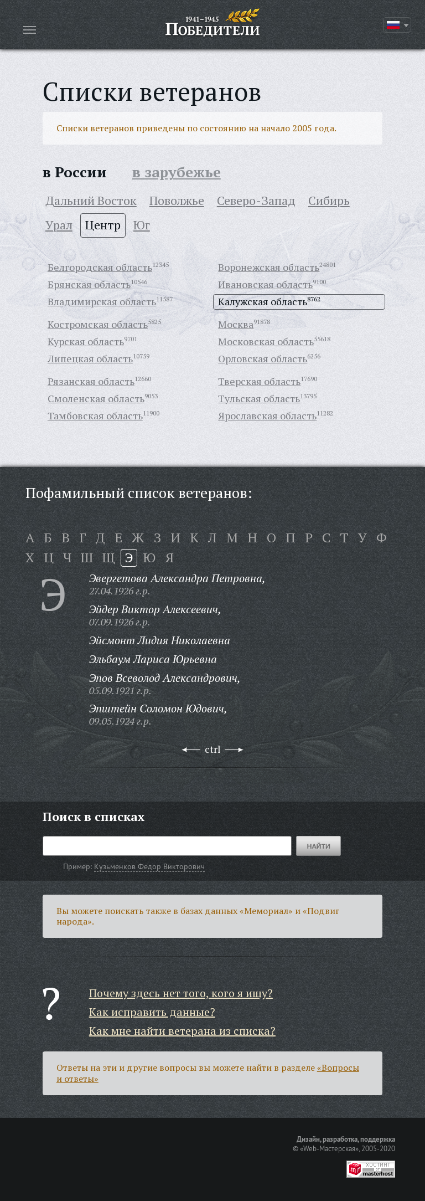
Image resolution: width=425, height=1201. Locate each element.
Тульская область (259, 398)
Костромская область (98, 324)
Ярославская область (267, 415)
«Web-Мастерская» (329, 1148)
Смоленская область (96, 398)
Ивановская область (265, 284)
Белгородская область (100, 267)
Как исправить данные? (152, 1011)
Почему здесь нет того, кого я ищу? (181, 993)
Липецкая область (90, 358)
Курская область (86, 341)
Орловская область (262, 358)
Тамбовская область (95, 415)
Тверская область (259, 381)
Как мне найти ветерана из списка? (182, 1030)
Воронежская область (268, 267)
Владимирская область (102, 301)
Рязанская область (91, 381)
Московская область (266, 341)
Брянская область (89, 284)
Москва (235, 324)
